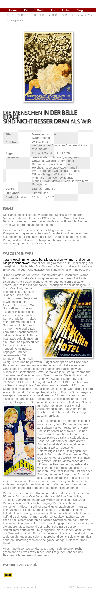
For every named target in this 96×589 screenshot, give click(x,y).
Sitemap (7, 587)
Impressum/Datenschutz (25, 587)
